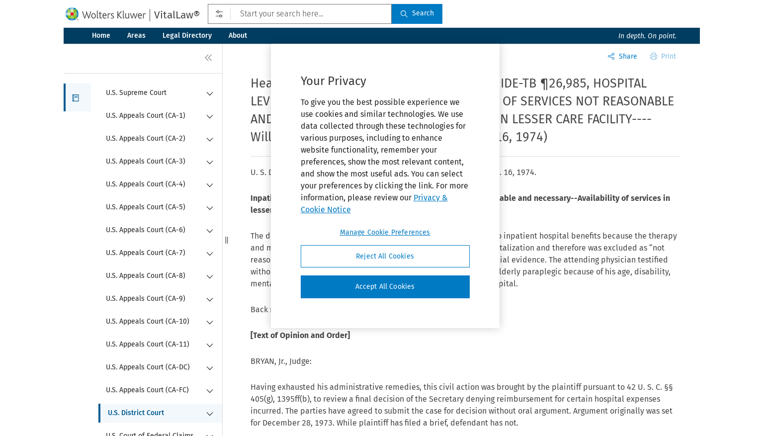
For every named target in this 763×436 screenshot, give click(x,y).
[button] (77, 97)
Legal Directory (187, 35)
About (238, 35)
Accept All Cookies (385, 286)
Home (101, 35)
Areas (136, 35)
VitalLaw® (177, 14)
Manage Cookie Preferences (385, 232)
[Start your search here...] (299, 14)
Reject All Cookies (385, 256)
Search (417, 13)
